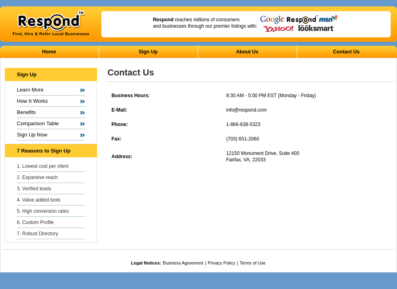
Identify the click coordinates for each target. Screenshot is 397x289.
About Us (247, 52)
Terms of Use (252, 263)
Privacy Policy (221, 263)
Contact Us (346, 52)
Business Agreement (183, 263)
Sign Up (148, 52)
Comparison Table (38, 123)
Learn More (30, 90)
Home (49, 52)
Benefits (26, 112)
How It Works (32, 101)
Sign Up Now (32, 135)
